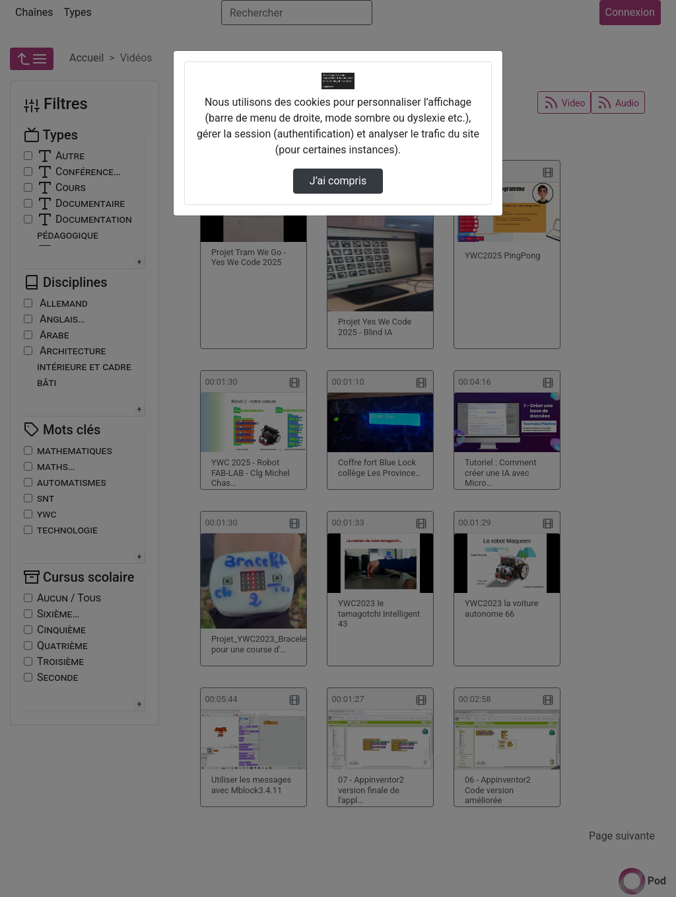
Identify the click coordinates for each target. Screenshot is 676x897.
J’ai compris (338, 181)
